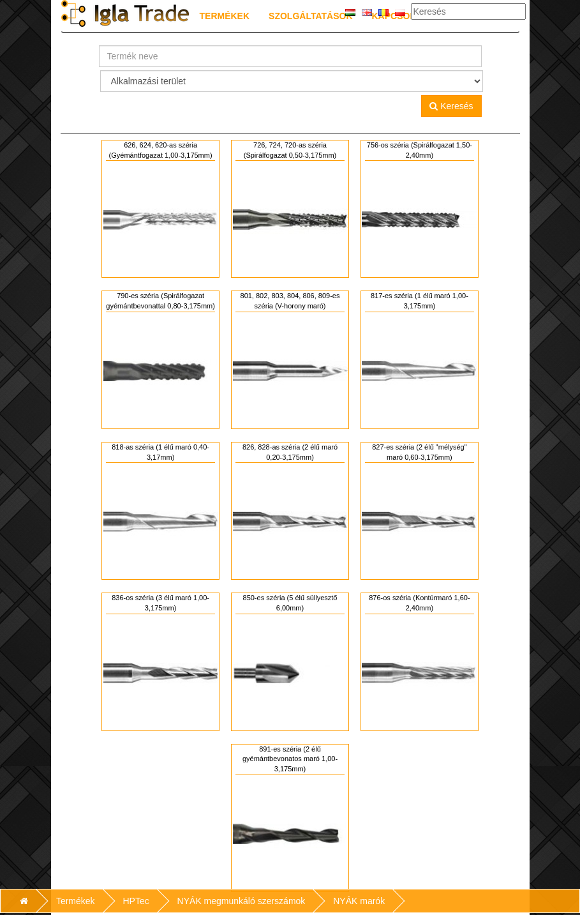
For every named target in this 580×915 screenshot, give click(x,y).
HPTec (136, 901)
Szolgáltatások (310, 16)
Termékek (225, 16)
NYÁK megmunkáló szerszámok (241, 901)
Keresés (451, 106)
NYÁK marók (359, 901)
